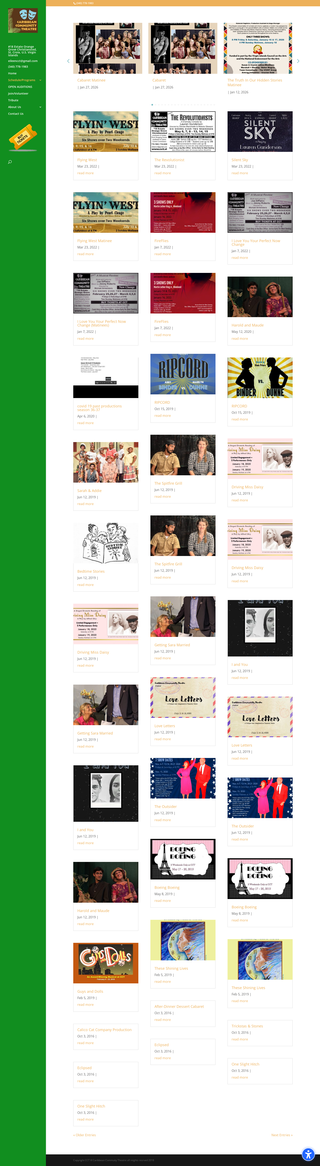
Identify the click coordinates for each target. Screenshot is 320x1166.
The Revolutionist (169, 159)
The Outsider (165, 806)
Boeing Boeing (167, 887)
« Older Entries (84, 1135)
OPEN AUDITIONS (20, 87)
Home (12, 73)
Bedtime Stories (91, 571)
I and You (85, 829)
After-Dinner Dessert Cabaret (179, 1006)
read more (85, 173)
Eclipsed (84, 1067)
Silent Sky (240, 159)
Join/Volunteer (18, 93)
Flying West (87, 159)
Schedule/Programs (21, 80)
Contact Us (15, 114)
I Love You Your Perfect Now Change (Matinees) (101, 323)
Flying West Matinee (94, 240)
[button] (298, 61)
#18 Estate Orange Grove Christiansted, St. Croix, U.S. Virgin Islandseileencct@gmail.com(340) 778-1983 (23, 56)
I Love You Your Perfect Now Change (256, 242)
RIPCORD (162, 402)
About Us (14, 107)
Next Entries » (282, 1135)
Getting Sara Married (95, 733)
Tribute (13, 100)
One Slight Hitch (91, 1106)
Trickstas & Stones (247, 1026)
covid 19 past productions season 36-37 (99, 408)
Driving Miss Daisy (93, 652)
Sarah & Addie (89, 490)
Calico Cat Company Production (104, 1029)
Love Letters (164, 725)
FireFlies (161, 240)
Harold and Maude (93, 910)
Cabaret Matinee (91, 80)
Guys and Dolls (90, 991)
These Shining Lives (171, 968)
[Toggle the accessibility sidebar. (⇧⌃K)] (308, 1154)
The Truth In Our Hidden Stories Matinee (255, 82)
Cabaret (159, 80)
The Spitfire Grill (168, 483)
